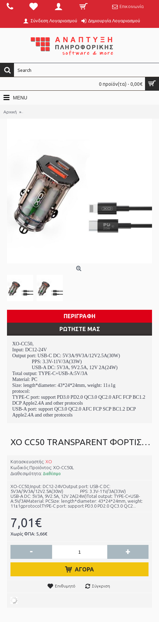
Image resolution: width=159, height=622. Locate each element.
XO (48, 461)
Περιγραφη (79, 316)
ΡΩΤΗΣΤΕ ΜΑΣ (79, 329)
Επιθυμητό (65, 586)
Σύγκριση (101, 586)
